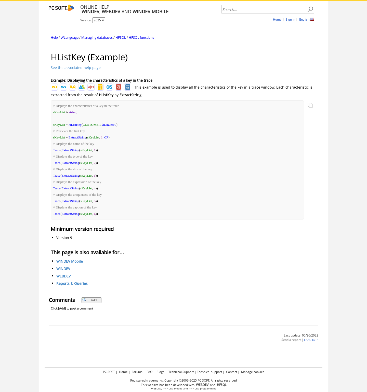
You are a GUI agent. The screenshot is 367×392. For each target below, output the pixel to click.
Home (277, 19)
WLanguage (69, 37)
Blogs (160, 372)
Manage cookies (252, 372)
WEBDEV (63, 276)
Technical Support (181, 372)
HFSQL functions (141, 37)
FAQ (149, 372)
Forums (137, 372)
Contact (231, 372)
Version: (86, 20)
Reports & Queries (72, 283)
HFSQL (120, 37)
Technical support (209, 372)
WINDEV (63, 268)
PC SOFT (109, 372)
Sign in (290, 19)
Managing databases (97, 37)
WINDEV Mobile (69, 261)
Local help (311, 340)
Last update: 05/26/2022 (301, 335)
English (304, 19)
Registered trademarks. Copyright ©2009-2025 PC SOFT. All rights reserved (183, 380)
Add (89, 300)
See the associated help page (76, 67)
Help (54, 37)
